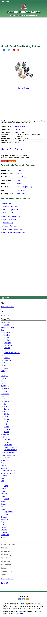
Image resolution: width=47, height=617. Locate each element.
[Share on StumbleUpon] (18, 51)
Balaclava (7, 399)
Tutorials (4, 530)
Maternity (4, 468)
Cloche (6, 416)
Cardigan (7, 343)
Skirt (2, 506)
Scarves (18, 129)
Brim (5, 411)
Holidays (4, 437)
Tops (5, 363)
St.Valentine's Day (10, 450)
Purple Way (7, 203)
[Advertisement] (23, 31)
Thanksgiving (9, 452)
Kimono (3, 465)
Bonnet (6, 409)
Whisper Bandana (9, 226)
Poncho (7, 358)
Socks (3, 509)
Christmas (7, 440)
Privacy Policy (18, 613)
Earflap (6, 419)
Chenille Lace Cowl (10, 206)
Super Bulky (21, 177)
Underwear (5, 535)
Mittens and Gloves (8, 470)
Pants (6, 355)
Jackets (3, 460)
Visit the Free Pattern (11, 149)
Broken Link (12, 161)
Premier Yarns (20, 126)
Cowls (3, 381)
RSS (2, 587)
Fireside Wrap (8, 223)
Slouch (6, 427)
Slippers (7, 514)
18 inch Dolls (8, 388)
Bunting (7, 340)
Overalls (4, 476)
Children (7, 414)
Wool (19, 183)
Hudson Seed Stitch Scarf (12, 229)
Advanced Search (7, 307)
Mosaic (19, 173)
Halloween (8, 445)
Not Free (4, 161)
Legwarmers (8, 512)
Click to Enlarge (23, 88)
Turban (6, 432)
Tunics (3, 527)
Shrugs (3, 504)
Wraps (6, 499)
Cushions (7, 458)
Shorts (3, 501)
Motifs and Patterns (8, 473)
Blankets (7, 335)
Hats (5, 350)
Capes (3, 373)
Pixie (6, 424)
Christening (8, 345)
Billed (6, 406)
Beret (6, 404)
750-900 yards (22, 180)
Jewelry (3, 463)
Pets (2, 481)
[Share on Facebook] (4, 51)
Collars (3, 378)
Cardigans (4, 376)
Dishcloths (4, 383)
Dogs (6, 486)
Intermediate (21, 193)
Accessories (5, 322)
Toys (5, 365)
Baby (3, 330)
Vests (6, 368)
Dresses (7, 348)
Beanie (6, 401)
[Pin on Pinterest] (14, 51)
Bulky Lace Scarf (9, 213)
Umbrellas (4, 532)
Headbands (5, 434)
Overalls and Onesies (12, 353)
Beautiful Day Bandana (11, 216)
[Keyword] (22, 301)
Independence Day (11, 447)
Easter (6, 442)
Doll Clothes (5, 386)
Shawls (3, 496)
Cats (5, 483)
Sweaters (7, 360)
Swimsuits (4, 519)
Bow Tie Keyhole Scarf (11, 210)
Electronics (5, 394)
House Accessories (8, 455)
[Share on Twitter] (9, 51)
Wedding (7, 325)
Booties (6, 338)
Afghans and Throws (8, 327)
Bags (3, 371)
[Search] (2, 303)
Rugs (3, 491)
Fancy (6, 422)
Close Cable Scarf (9, 219)
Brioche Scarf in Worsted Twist (14, 232)
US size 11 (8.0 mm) (24, 187)
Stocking (7, 429)
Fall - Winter (21, 190)
